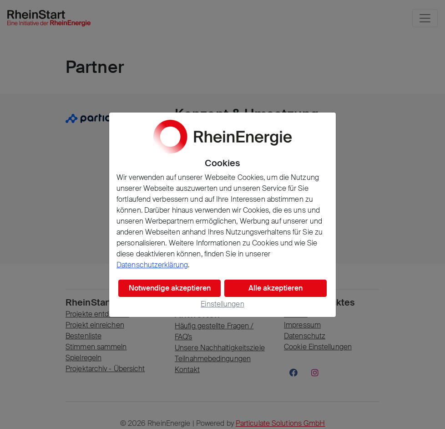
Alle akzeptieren (275, 288)
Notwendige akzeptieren (170, 288)
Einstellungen (222, 304)
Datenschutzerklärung (152, 265)
